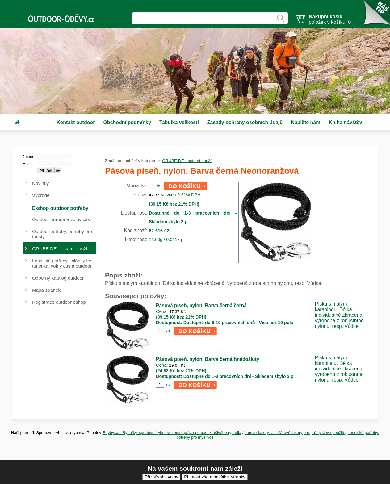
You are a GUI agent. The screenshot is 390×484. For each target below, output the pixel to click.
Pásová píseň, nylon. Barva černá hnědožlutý (207, 359)
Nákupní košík (325, 16)
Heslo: (28, 163)
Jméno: (29, 156)
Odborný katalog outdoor (58, 278)
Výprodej (41, 195)
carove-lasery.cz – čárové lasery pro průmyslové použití (295, 432)
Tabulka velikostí (179, 122)
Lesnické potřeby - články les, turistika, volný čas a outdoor (63, 263)
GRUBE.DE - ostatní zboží (187, 160)
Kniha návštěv (345, 122)
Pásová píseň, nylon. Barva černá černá (201, 305)
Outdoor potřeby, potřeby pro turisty (62, 234)
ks (167, 330)
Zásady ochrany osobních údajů (245, 122)
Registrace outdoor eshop (59, 302)
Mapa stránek (46, 290)
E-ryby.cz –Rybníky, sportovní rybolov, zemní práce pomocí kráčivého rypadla (172, 432)
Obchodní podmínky (127, 122)
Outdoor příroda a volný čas (61, 219)
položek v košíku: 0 (330, 19)
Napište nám (305, 122)
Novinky (40, 183)
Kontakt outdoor (76, 122)
